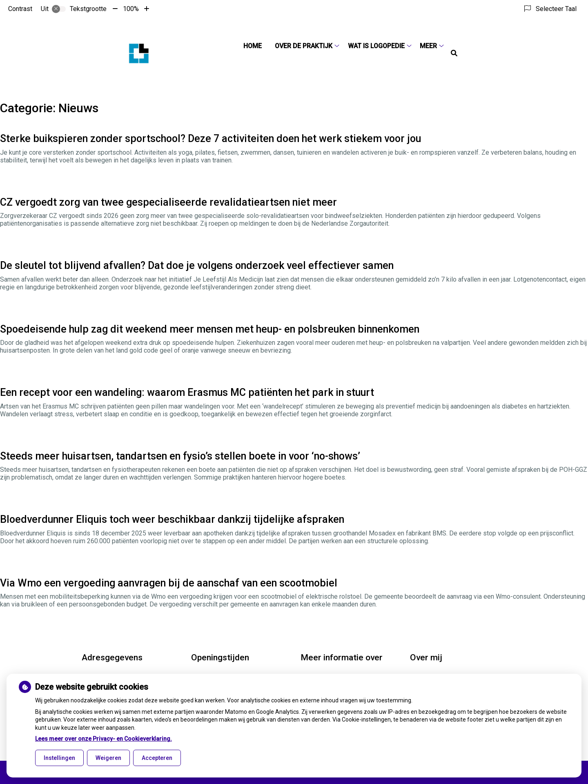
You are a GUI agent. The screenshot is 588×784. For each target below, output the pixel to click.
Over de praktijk (303, 46)
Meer (428, 46)
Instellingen (59, 758)
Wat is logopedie (376, 46)
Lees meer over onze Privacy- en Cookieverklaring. (103, 738)
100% (131, 9)
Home (252, 46)
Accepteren (157, 758)
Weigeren (108, 758)
